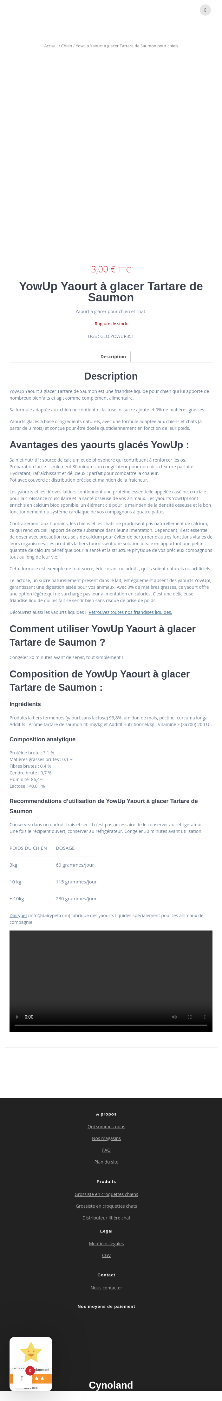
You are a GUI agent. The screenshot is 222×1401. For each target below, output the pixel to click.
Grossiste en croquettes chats (106, 1206)
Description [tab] (113, 357)
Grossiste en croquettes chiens (106, 1194)
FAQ (106, 1150)
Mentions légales (106, 1243)
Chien (66, 46)
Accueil (50, 46)
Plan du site (107, 1162)
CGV (106, 1255)
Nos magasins (106, 1138)
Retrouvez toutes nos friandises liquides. (130, 612)
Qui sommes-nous (106, 1126)
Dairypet (18, 915)
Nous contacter (106, 1288)
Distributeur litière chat (106, 1218)
